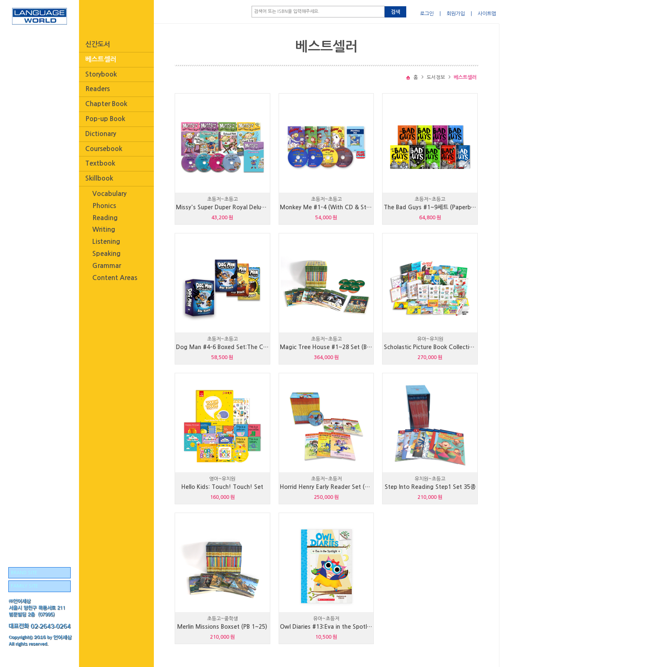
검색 (395, 12)
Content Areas (114, 278)
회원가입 (456, 13)
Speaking (106, 253)
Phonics (104, 206)
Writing (103, 229)
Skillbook (99, 178)
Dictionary (100, 134)
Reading (105, 218)
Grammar (106, 266)
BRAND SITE (24, 572)
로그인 (427, 13)
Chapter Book (106, 104)
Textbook (100, 163)
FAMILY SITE (24, 586)
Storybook (101, 74)
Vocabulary (109, 194)
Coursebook (103, 149)
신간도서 (97, 44)
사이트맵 (487, 13)
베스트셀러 (100, 59)
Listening (106, 241)
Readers (97, 89)
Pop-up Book (105, 119)
